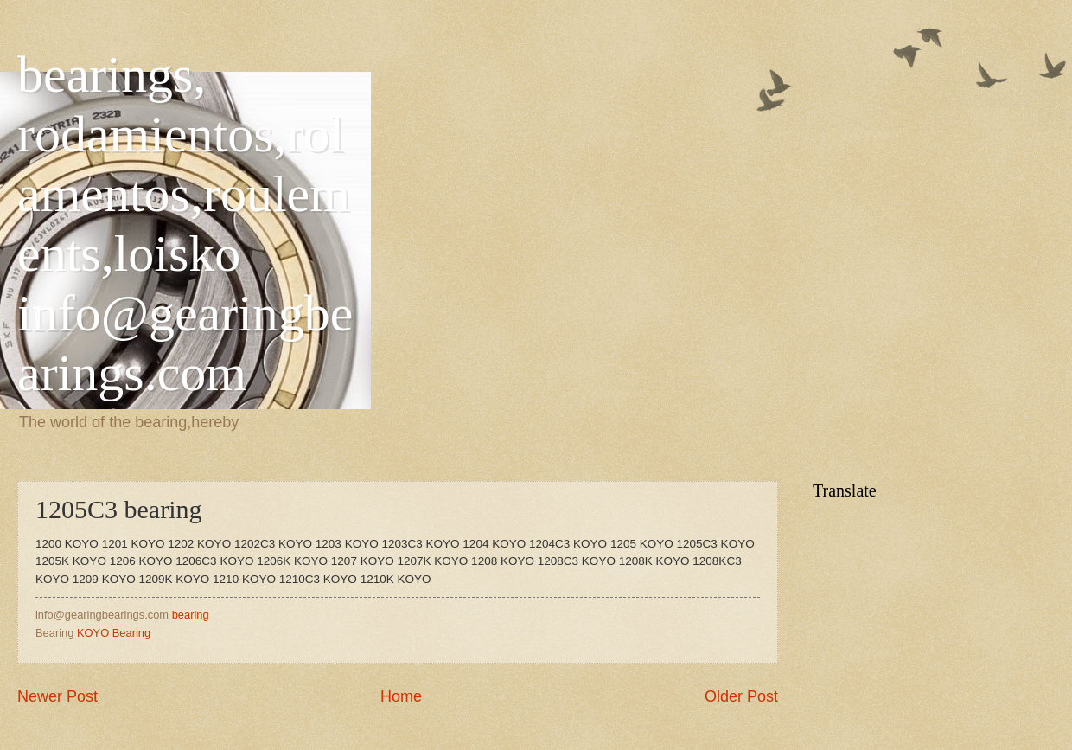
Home (401, 696)
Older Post (741, 696)
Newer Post (57, 696)
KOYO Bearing (113, 632)
